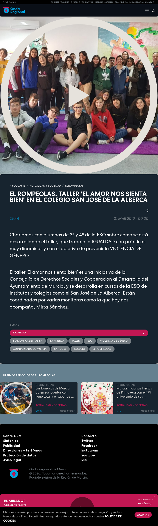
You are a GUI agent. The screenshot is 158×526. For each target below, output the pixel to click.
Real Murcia (121, 2)
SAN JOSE (60, 349)
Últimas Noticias (104, 2)
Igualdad (79, 332)
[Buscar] (152, 10)
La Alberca (57, 340)
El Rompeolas (102, 349)
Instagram (89, 450)
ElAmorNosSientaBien (27, 340)
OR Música (145, 503)
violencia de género (114, 340)
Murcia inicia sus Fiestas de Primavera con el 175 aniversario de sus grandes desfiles (134, 392)
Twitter (87, 441)
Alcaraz (149, 2)
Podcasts (18, 185)
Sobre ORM (12, 436)
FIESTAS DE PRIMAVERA (82, 2)
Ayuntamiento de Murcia (29, 349)
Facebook (89, 446)
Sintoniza (11, 441)
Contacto (89, 436)
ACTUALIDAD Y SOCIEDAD (45, 185)
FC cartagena (136, 2)
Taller (76, 340)
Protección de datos (19, 455)
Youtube (88, 455)
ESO (89, 340)
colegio (79, 349)
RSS (84, 460)
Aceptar (143, 514)
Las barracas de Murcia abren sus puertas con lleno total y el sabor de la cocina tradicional (55, 392)
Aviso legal (12, 460)
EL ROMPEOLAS (74, 185)
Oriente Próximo (60, 2)
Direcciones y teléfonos (22, 450)
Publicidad (11, 446)
